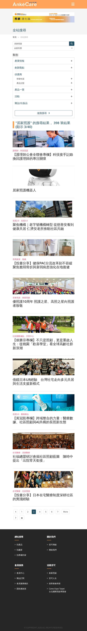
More (65, 511)
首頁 (15, 37)
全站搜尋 (24, 37)
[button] (43, 60)
